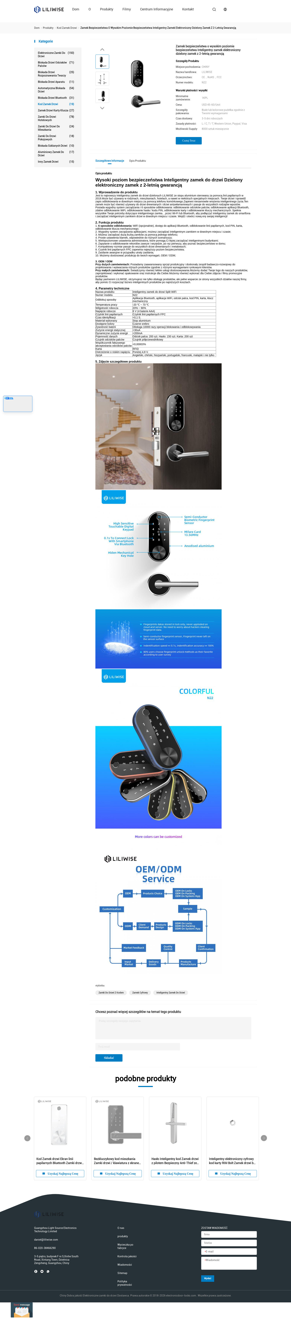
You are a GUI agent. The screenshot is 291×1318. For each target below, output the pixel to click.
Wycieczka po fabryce (125, 1246)
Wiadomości (124, 1264)
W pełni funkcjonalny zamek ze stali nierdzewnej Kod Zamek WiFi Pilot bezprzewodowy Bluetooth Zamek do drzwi (174, 1161)
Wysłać (207, 1278)
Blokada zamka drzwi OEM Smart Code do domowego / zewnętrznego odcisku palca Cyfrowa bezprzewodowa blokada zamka (60, 1161)
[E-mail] (229, 1251)
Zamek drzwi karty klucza (56, 110)
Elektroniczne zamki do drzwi (56, 54)
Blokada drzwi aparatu (56, 82)
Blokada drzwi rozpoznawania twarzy (56, 74)
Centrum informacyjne (156, 9)
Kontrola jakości (127, 1256)
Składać (109, 1057)
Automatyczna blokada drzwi (56, 90)
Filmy (126, 9)
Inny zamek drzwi (56, 161)
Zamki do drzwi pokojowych (56, 137)
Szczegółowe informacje (109, 160)
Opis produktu (137, 160)
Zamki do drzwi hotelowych (56, 118)
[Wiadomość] (229, 1263)
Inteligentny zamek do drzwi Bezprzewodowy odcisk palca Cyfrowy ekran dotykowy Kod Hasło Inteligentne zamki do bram (232, 1161)
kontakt (188, 9)
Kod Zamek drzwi (56, 104)
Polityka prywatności (124, 1283)
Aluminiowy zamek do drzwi (56, 153)
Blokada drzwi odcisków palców (56, 64)
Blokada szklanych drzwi (56, 145)
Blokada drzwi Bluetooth (56, 98)
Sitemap (122, 1273)
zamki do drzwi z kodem (111, 992)
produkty (106, 9)
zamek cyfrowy (140, 992)
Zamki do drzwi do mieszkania (56, 128)
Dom (75, 9)
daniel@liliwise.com (46, 1239)
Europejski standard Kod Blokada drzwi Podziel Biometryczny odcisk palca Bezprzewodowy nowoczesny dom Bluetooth (117, 1161)
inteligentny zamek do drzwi (170, 992)
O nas (120, 1227)
